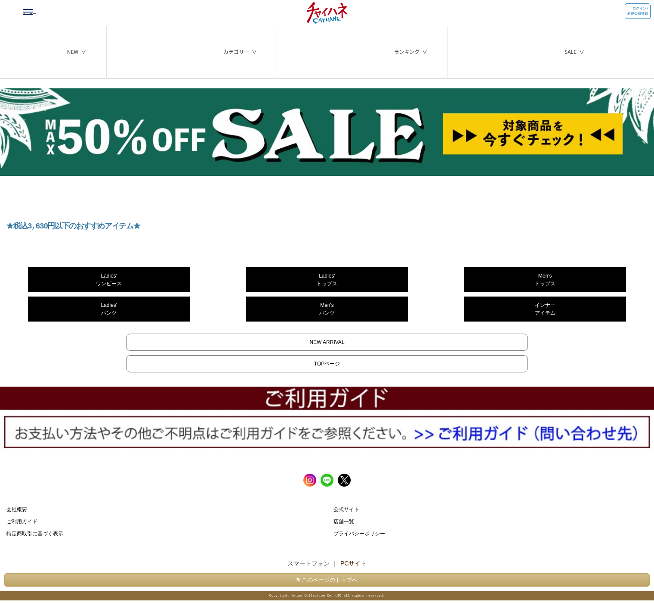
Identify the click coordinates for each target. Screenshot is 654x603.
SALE (571, 51)
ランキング (407, 51)
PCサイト (353, 563)
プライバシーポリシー (359, 534)
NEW (72, 51)
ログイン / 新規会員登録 (637, 11)
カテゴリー (236, 51)
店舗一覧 (343, 522)
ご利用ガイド (21, 522)
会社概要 (16, 509)
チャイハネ (327, 11)
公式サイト (346, 509)
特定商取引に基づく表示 (34, 534)
